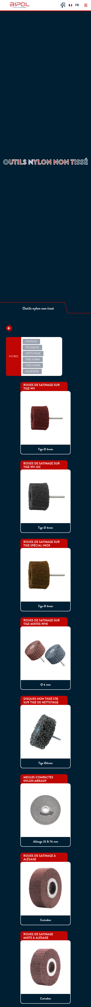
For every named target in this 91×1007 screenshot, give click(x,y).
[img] (20, 5)
